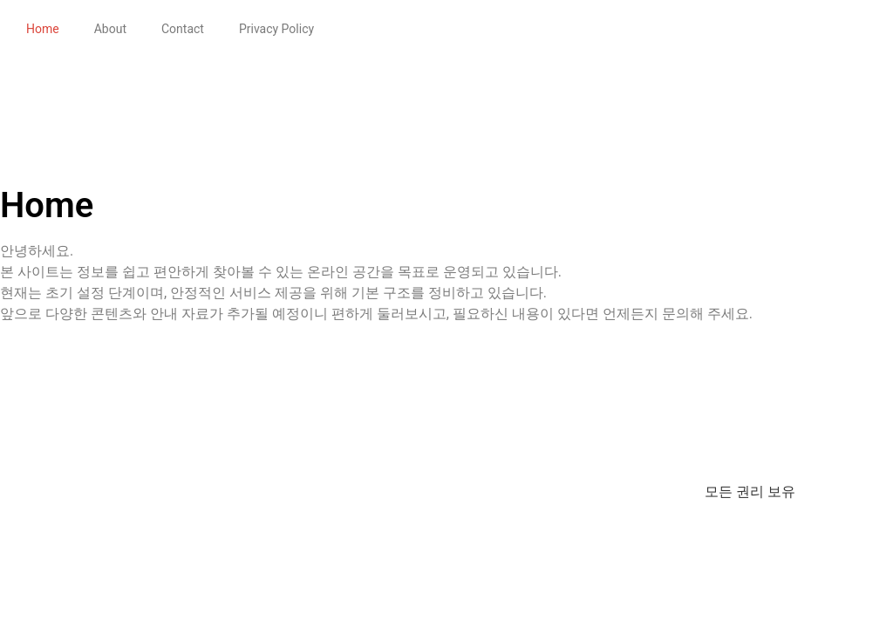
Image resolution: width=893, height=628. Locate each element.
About (110, 29)
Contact (182, 29)
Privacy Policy (276, 29)
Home (42, 29)
